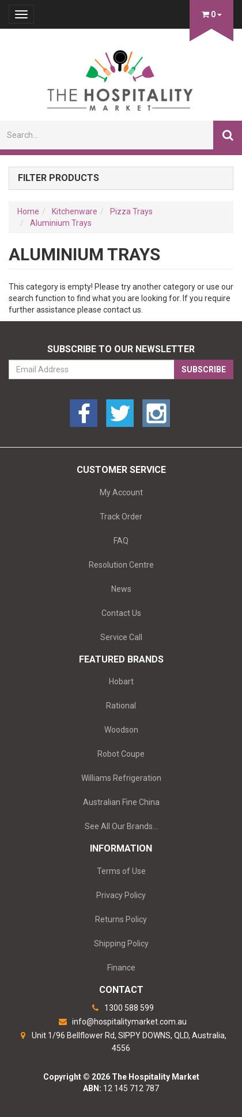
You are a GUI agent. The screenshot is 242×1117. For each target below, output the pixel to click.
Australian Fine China (121, 802)
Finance (121, 967)
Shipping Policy (121, 943)
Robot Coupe (121, 753)
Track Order (121, 516)
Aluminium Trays (61, 223)
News (121, 589)
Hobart (121, 681)
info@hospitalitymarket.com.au (121, 1021)
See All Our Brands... (121, 826)
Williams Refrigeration (121, 778)
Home (28, 211)
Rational (121, 705)
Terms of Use (121, 871)
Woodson (121, 729)
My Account (121, 492)
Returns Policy (121, 919)
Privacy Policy (121, 895)
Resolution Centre (121, 564)
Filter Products (58, 178)
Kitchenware (74, 211)
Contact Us (121, 613)
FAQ (121, 540)
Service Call (121, 637)
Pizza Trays (131, 211)
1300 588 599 (121, 1007)
